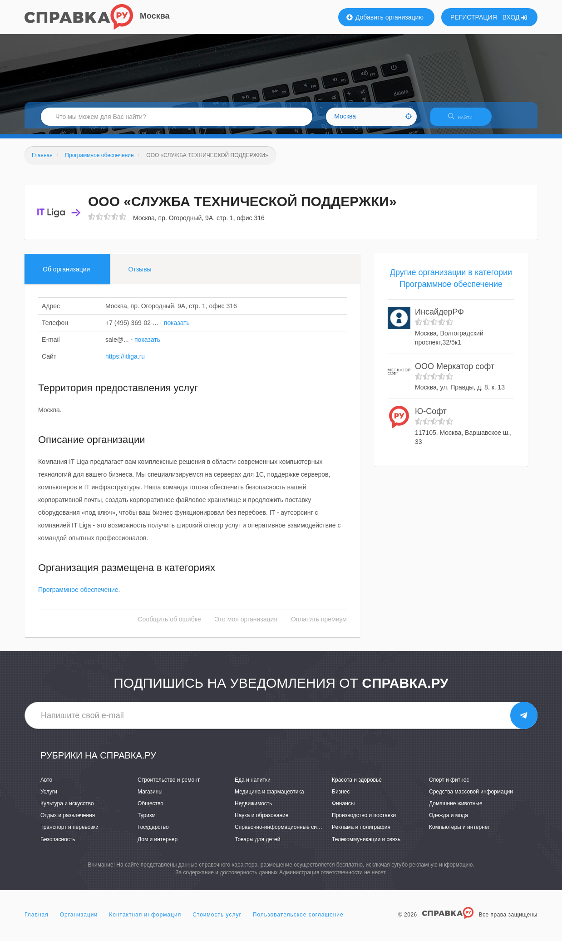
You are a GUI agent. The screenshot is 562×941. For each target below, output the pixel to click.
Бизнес (341, 797)
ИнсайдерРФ (439, 317)
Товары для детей (257, 845)
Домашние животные (456, 809)
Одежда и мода (448, 821)
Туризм (147, 821)
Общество (150, 809)
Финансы (343, 809)
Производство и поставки (364, 821)
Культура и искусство (67, 809)
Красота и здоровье (357, 785)
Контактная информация (145, 920)
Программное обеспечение (78, 595)
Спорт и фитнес (449, 785)
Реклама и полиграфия (361, 833)
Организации (79, 920)
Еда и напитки (253, 785)
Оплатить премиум (319, 625)
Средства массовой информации (471, 797)
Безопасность (57, 845)
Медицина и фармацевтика (269, 797)
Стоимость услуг (217, 920)
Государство (153, 833)
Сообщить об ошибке (169, 625)
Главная (37, 920)
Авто (46, 785)
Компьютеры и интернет (459, 833)
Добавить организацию (385, 17)
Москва (155, 15)
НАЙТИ (465, 120)
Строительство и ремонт (169, 785)
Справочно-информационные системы (284, 833)
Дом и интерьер (157, 845)
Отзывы (139, 274)
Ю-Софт (431, 417)
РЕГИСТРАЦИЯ (473, 17)
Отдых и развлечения (67, 821)
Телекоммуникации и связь (366, 845)
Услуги (48, 797)
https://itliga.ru (125, 361)
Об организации (66, 274)
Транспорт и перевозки (69, 833)
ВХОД (515, 17)
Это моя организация (246, 625)
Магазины (150, 797)
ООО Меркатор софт (454, 371)
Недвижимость (253, 809)
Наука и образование (261, 821)
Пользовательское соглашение (298, 920)
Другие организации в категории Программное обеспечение (451, 283)
